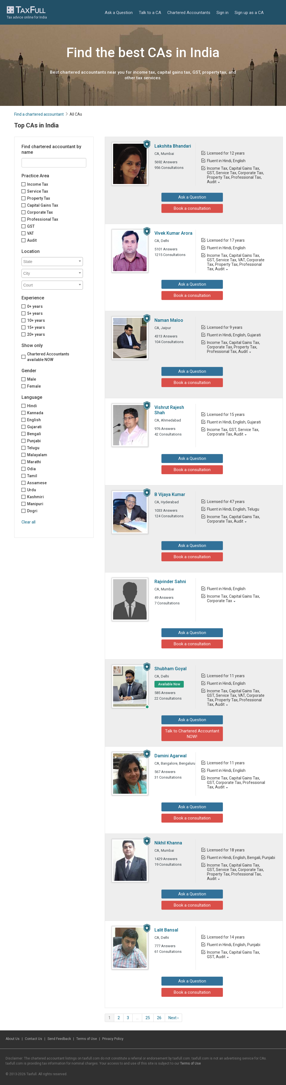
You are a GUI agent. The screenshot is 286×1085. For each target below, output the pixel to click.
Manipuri (35, 504)
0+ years (35, 306)
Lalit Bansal (166, 930)
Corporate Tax (40, 212)
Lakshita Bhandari (172, 146)
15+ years (36, 327)
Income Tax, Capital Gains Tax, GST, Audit (233, 954)
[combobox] (52, 261)
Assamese (37, 483)
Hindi (32, 406)
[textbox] (53, 261)
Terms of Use (86, 1039)
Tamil (32, 476)
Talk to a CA (150, 12)
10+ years (36, 320)
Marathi (34, 462)
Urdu (31, 490)
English (34, 420)
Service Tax (37, 191)
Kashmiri (35, 497)
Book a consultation (192, 208)
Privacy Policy (112, 1039)
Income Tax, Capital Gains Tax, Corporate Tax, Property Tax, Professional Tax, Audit (233, 347)
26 (159, 1018)
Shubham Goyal (170, 668)
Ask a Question (119, 12)
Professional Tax (42, 219)
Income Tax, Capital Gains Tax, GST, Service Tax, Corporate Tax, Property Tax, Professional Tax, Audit (235, 175)
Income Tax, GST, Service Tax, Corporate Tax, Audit (233, 431)
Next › (173, 1018)
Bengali (34, 434)
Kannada (35, 413)
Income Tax (37, 184)
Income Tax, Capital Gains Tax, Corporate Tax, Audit (233, 518)
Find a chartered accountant (39, 114)
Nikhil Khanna (168, 843)
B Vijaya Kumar (169, 494)
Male (31, 379)
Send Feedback (59, 1039)
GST (31, 226)
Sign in (222, 12)
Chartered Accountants (188, 12)
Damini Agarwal (170, 755)
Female (34, 386)
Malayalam (37, 455)
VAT (30, 233)
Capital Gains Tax (42, 205)
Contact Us (33, 1039)
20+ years (36, 334)
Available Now (169, 684)
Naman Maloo (168, 320)
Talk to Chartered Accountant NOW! (192, 733)
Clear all (28, 522)
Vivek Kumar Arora (173, 233)
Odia (31, 469)
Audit (32, 240)
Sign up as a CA (249, 12)
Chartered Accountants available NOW (48, 357)
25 (148, 1018)
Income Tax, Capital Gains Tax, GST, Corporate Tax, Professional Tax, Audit (236, 782)
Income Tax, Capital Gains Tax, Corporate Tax (233, 598)
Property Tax (38, 198)
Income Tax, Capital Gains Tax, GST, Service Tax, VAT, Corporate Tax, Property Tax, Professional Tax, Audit (235, 262)
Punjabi (34, 441)
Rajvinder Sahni (170, 581)
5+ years (35, 313)
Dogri (32, 511)
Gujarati (34, 427)
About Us (13, 1039)
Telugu (33, 448)
